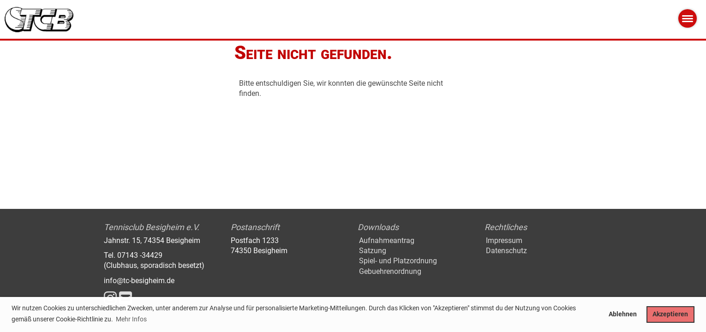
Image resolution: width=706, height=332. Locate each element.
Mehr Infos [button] (131, 319)
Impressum (504, 240)
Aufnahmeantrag (386, 240)
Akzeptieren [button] (670, 314)
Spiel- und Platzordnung (398, 260)
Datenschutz (506, 250)
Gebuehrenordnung (390, 271)
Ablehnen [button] (623, 314)
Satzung (372, 250)
